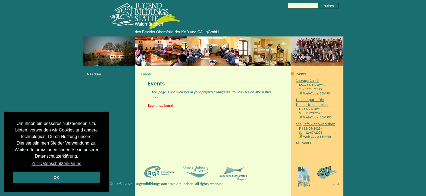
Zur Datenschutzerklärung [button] (57, 163)
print (336, 184)
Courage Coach (307, 80)
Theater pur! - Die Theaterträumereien (312, 102)
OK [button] (56, 177)
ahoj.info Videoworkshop (315, 123)
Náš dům (94, 74)
